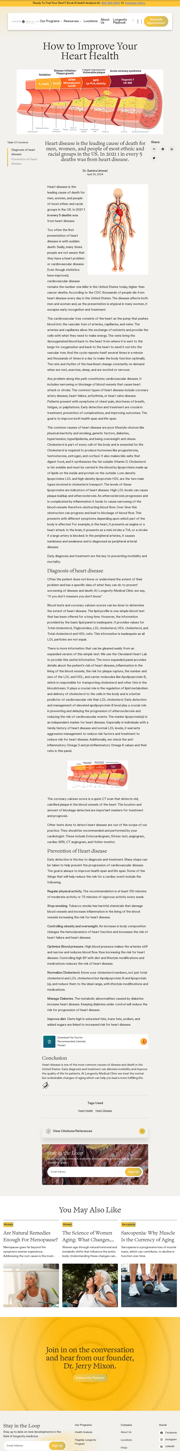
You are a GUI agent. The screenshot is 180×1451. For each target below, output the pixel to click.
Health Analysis (83, 1432)
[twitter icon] (154, 158)
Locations (126, 1440)
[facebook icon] (163, 149)
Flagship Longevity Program (85, 1442)
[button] (51, 21)
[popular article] (31, 1263)
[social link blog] (154, 149)
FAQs (124, 1448)
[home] (26, 21)
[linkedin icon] (172, 149)
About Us (126, 1432)
